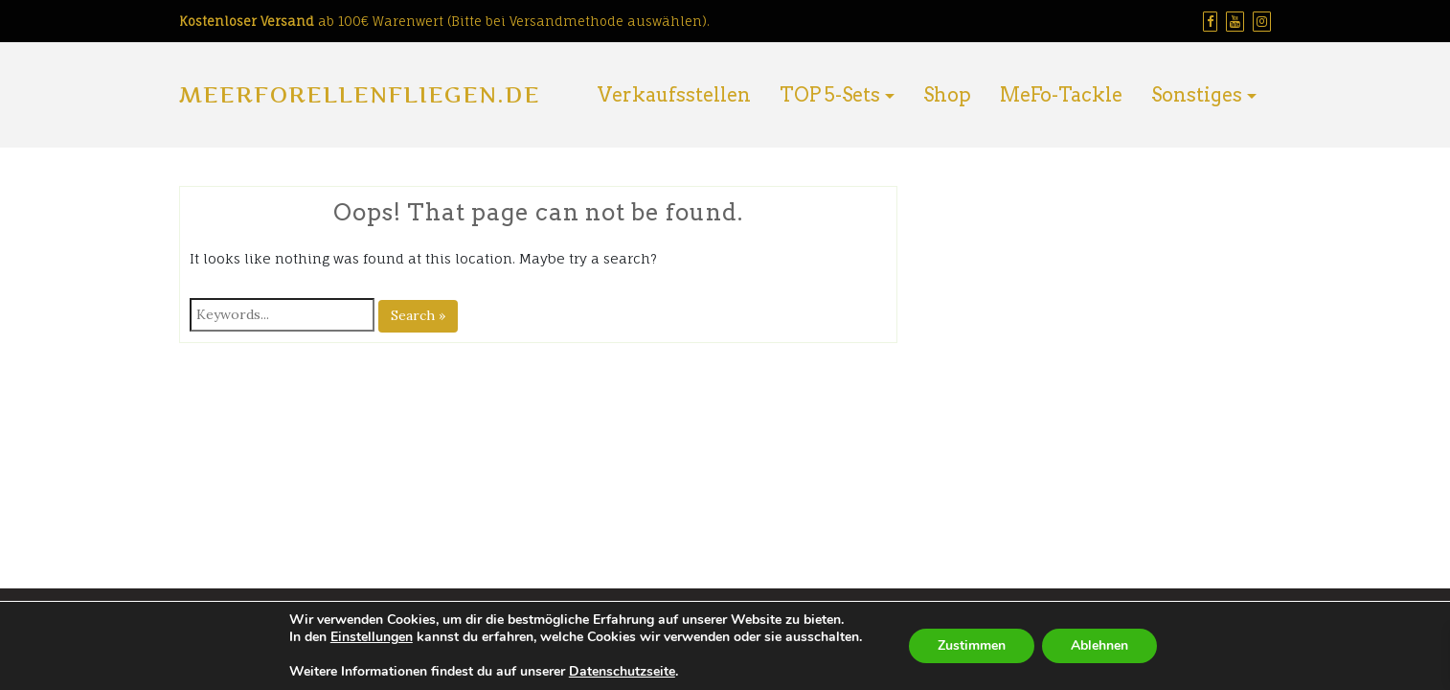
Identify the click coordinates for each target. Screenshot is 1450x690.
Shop (947, 94)
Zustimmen (972, 645)
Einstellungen (371, 637)
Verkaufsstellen (674, 94)
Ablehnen (1099, 645)
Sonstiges (1196, 94)
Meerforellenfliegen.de (359, 94)
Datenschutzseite (622, 671)
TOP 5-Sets (830, 94)
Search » (418, 315)
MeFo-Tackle (1061, 94)
